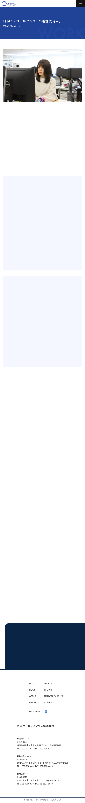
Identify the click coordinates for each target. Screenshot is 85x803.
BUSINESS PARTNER (53, 696)
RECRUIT (48, 689)
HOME (32, 683)
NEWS (32, 689)
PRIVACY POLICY (35, 711)
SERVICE (48, 683)
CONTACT (49, 702)
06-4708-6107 (28, 783)
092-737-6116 (28, 748)
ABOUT (32, 696)
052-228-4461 (28, 766)
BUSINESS (34, 702)
